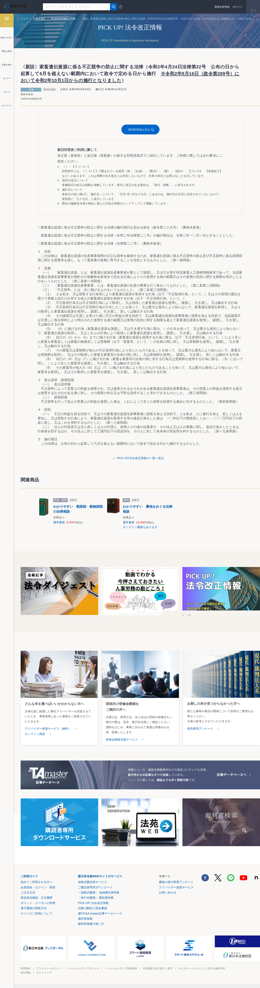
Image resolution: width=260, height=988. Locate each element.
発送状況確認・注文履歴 (36, 897)
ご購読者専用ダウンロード (95, 887)
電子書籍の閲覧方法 (34, 908)
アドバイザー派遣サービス (176, 887)
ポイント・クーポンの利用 (38, 903)
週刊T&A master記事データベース (100, 913)
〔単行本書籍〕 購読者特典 (95, 897)
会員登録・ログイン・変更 (38, 887)
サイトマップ (43, 972)
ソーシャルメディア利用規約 (121, 968)
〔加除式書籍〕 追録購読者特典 (98, 892)
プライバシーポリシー (48, 968)
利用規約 (26, 968)
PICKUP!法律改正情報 (63, 18)
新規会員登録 (222, 6)
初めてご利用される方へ (36, 882)
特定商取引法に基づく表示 (158, 968)
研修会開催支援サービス (122, 739)
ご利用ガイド (29, 876)
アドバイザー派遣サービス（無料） (48, 728)
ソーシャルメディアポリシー (83, 968)
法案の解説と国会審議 (92, 908)
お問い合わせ (167, 892)
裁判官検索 (85, 918)
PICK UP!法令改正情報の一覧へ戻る (140, 458)
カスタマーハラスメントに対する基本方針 (201, 968)
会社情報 (26, 972)
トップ (24, 18)
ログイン (237, 6)
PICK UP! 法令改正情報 (93, 903)
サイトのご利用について (36, 913)
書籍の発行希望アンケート (176, 882)
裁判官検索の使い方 (91, 923)
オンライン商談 (35, 734)
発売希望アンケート (200, 728)
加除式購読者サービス (92, 882)
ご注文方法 (28, 892)
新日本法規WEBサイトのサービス (100, 876)
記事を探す (39, 18)
